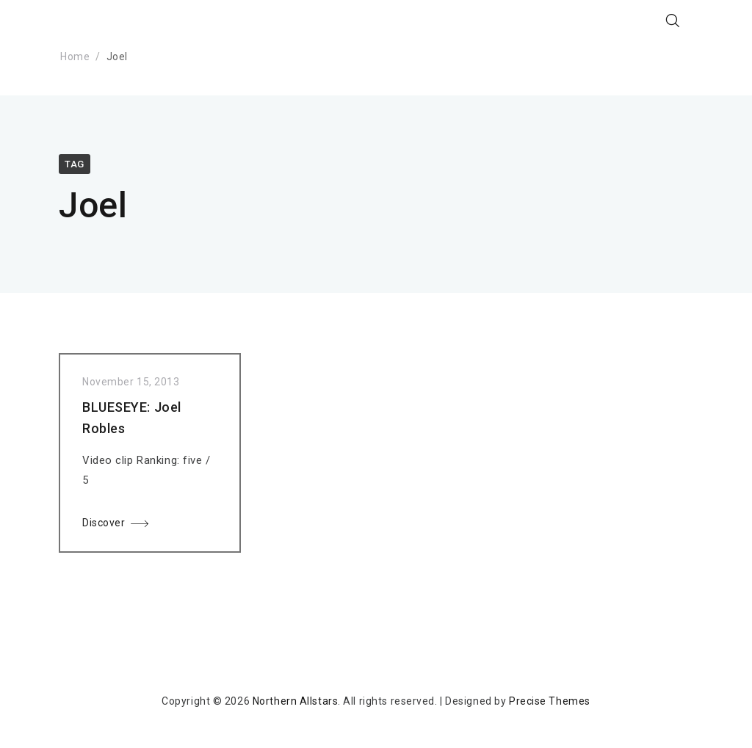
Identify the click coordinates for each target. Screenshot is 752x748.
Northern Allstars (296, 701)
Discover (103, 525)
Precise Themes (549, 701)
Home (75, 56)
